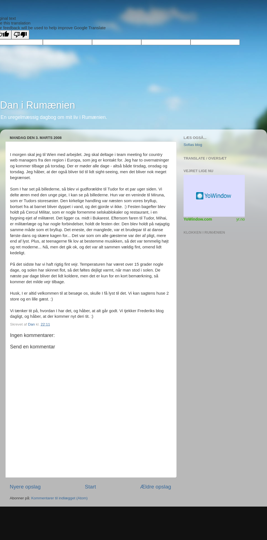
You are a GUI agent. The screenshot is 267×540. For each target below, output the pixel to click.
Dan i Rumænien (37, 105)
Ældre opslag (155, 487)
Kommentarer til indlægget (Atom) (59, 498)
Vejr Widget (214, 196)
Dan (32, 324)
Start (90, 487)
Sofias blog (193, 145)
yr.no (240, 219)
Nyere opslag (25, 487)
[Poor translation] (20, 34)
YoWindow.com (198, 219)
